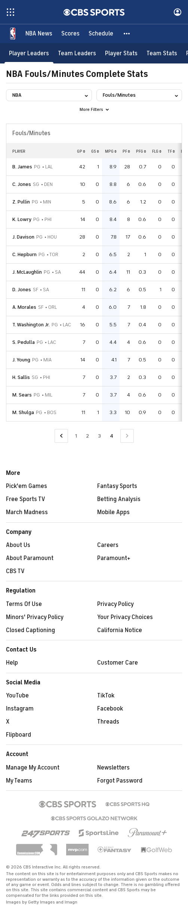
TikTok (105, 695)
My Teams (19, 780)
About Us (18, 545)
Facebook (110, 708)
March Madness (27, 512)
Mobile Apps (113, 512)
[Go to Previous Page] (61, 436)
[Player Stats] (121, 53)
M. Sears (22, 395)
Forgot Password (119, 780)
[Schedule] (101, 33)
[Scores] (70, 33)
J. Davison (23, 237)
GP (81, 151)
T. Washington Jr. (31, 324)
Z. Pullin (21, 202)
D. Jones (21, 289)
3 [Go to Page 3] (99, 436)
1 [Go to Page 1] (76, 436)
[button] (127, 33)
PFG (141, 151)
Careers (107, 545)
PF (126, 151)
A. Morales (24, 307)
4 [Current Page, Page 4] (111, 436)
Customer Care (117, 662)
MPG (111, 151)
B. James (22, 167)
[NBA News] (39, 33)
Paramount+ (113, 558)
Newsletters (113, 767)
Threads (108, 721)
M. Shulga (23, 412)
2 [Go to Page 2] (87, 436)
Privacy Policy (115, 604)
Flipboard (18, 735)
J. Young (21, 360)
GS (95, 151)
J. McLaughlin (27, 272)
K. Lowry (21, 219)
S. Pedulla (23, 342)
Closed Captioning (30, 630)
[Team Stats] (162, 53)
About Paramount (29, 558)
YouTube (17, 695)
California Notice (119, 630)
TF (171, 151)
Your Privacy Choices (125, 617)
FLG (156, 151)
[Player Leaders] (28, 53)
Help (12, 662)
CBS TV (15, 571)
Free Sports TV (25, 499)
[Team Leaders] (77, 53)
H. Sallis (21, 377)
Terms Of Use (24, 604)
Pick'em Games (26, 486)
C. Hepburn (24, 254)
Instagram (20, 708)
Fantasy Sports (117, 486)
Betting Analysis (119, 499)
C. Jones (21, 184)
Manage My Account (32, 767)
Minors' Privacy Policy (35, 617)
